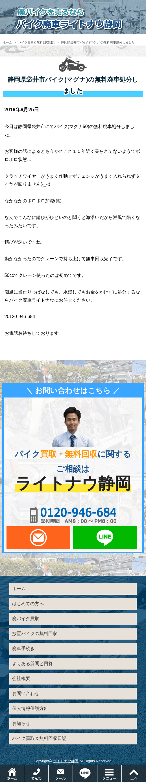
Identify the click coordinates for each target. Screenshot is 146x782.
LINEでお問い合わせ (105, 537)
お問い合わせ (25, 693)
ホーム (7, 42)
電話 (48, 767)
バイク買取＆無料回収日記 (36, 42)
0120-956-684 (73, 515)
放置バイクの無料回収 (34, 633)
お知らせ (21, 723)
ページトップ (134, 773)
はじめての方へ (28, 603)
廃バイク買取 (25, 618)
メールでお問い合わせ (38, 537)
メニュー (121, 767)
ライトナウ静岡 (66, 761)
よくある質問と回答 (32, 663)
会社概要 (21, 678)
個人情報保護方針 (30, 708)
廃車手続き (23, 648)
